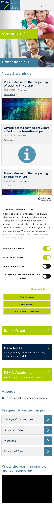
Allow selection (27, 304)
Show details (38, 289)
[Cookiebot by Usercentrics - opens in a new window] (38, 199)
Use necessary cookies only (27, 311)
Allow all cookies (27, 297)
